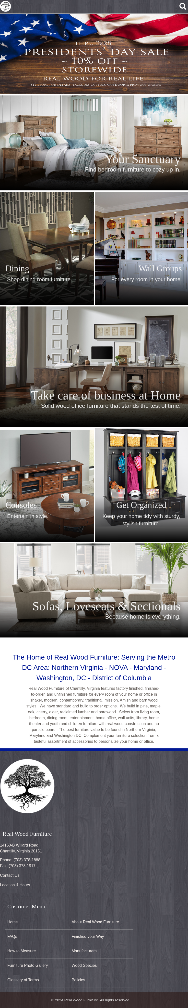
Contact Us (9, 875)
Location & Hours (15, 885)
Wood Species (84, 965)
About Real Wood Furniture (95, 922)
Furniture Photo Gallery (27, 965)
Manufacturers (84, 951)
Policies (78, 980)
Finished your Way (88, 936)
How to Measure (21, 951)
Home (12, 922)
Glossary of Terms (23, 980)
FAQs (12, 936)
